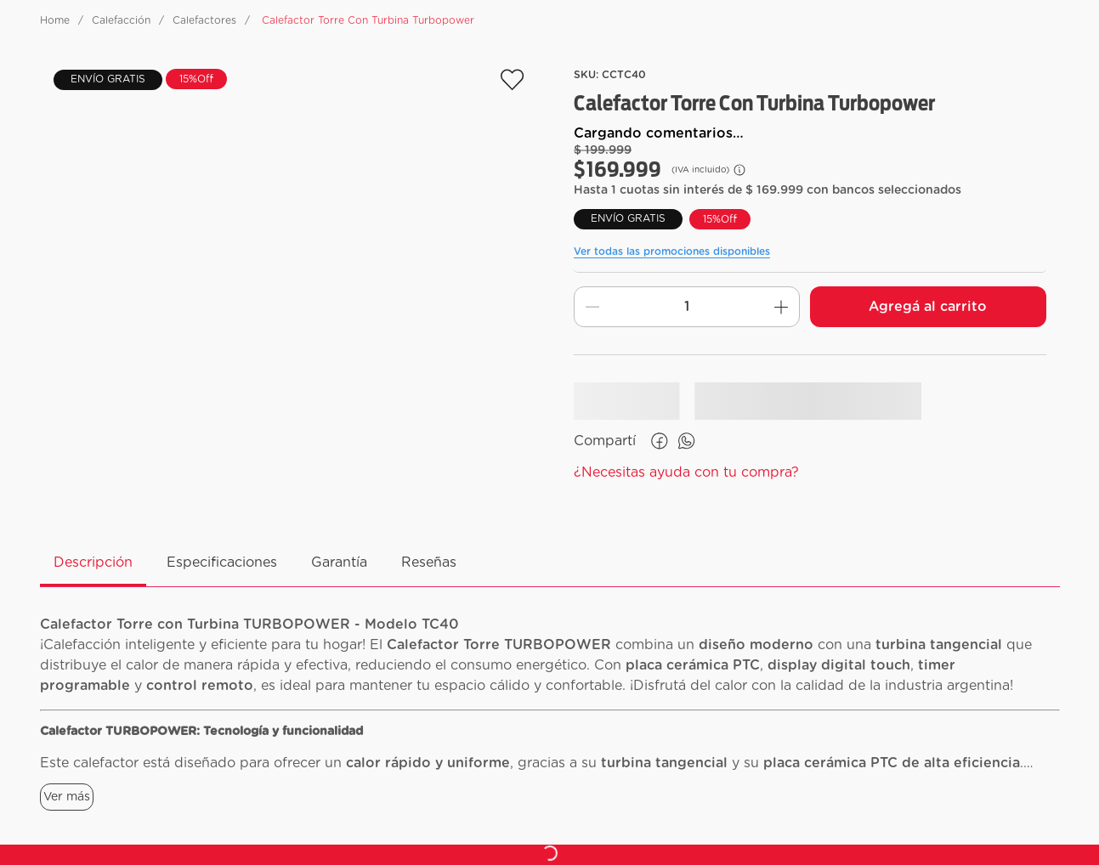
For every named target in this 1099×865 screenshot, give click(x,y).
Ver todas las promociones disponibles (672, 251)
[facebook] (659, 441)
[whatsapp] (687, 441)
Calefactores (204, 20)
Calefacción (121, 20)
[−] (592, 306)
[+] (781, 306)
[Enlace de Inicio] (55, 20)
